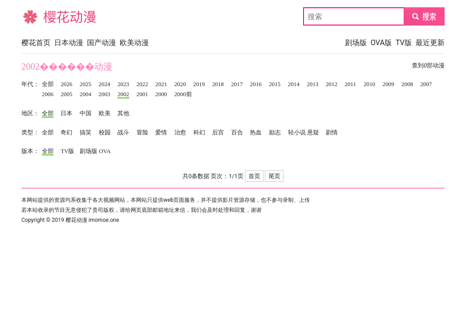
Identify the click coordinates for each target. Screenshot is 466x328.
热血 (256, 132)
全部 (48, 84)
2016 (256, 84)
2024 (105, 84)
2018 (218, 84)
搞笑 (85, 132)
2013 (313, 84)
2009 (388, 84)
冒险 (142, 132)
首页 (254, 176)
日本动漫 (68, 42)
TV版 (403, 42)
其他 (123, 113)
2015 (275, 84)
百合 (237, 132)
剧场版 (356, 42)
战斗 (123, 132)
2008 (407, 84)
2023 (123, 84)
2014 (294, 84)
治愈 (180, 132)
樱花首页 (36, 42)
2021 (161, 84)
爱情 (161, 132)
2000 (161, 94)
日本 (66, 113)
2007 (426, 84)
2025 (85, 84)
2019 (199, 84)
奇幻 (66, 132)
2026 (66, 84)
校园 (105, 132)
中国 (85, 113)
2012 (332, 84)
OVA (105, 151)
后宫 (218, 132)
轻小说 (297, 132)
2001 (142, 94)
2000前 (183, 94)
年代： (30, 84)
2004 (85, 94)
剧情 (332, 132)
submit (424, 16)
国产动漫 (101, 42)
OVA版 (381, 42)
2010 (369, 84)
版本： (30, 151)
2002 (123, 94)
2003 (105, 94)
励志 (275, 132)
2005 (66, 94)
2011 (350, 84)
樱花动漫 (36, 16)
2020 (180, 84)
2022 (142, 84)
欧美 (105, 113)
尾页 (274, 176)
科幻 (199, 132)
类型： (30, 132)
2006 (48, 94)
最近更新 (430, 42)
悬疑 (313, 132)
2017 (237, 84)
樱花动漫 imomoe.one (92, 220)
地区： (30, 113)
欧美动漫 (134, 42)
